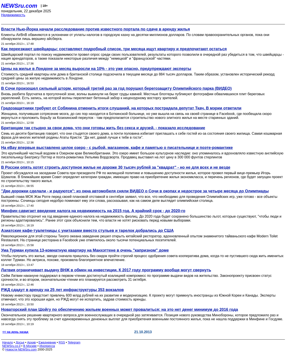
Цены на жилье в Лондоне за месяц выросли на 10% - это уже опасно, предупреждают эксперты (96, 68)
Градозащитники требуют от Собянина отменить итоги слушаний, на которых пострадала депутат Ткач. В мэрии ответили (121, 108)
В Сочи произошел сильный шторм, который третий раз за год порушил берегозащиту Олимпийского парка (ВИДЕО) (116, 88)
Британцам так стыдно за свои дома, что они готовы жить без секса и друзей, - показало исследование (103, 128)
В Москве (30, 346)
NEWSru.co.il (11, 346)
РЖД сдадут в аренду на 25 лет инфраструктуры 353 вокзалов (62, 290)
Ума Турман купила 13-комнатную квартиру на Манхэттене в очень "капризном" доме (85, 250)
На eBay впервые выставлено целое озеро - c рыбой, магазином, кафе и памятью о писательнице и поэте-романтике (117, 147)
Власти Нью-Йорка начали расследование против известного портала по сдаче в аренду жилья (95, 29)
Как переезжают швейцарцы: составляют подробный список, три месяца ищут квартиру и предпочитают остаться (114, 49)
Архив (31, 342)
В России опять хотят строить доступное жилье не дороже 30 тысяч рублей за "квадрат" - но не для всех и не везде (115, 167)
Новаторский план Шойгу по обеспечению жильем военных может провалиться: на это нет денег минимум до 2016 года (119, 309)
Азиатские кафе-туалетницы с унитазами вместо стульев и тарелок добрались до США (87, 230)
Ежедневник (47, 342)
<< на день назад (15, 332)
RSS (62, 342)
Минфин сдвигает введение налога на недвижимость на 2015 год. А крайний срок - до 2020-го (93, 211)
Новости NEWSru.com (21, 349)
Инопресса (47, 346)
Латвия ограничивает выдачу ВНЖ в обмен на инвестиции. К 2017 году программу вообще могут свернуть (106, 270)
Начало (7, 342)
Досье (20, 342)
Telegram (74, 342)
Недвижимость (13, 15)
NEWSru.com (19, 5)
